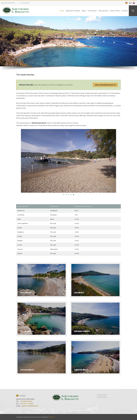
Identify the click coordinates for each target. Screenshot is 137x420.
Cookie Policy (102, 397)
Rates (79, 11)
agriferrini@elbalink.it (9, 3)
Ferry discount (101, 11)
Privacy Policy (102, 395)
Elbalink (52, 417)
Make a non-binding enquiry (105, 85)
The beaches (88, 11)
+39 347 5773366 (26, 403)
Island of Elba (113, 11)
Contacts (124, 11)
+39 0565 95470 (25, 3)
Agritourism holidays (67, 11)
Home (55, 11)
